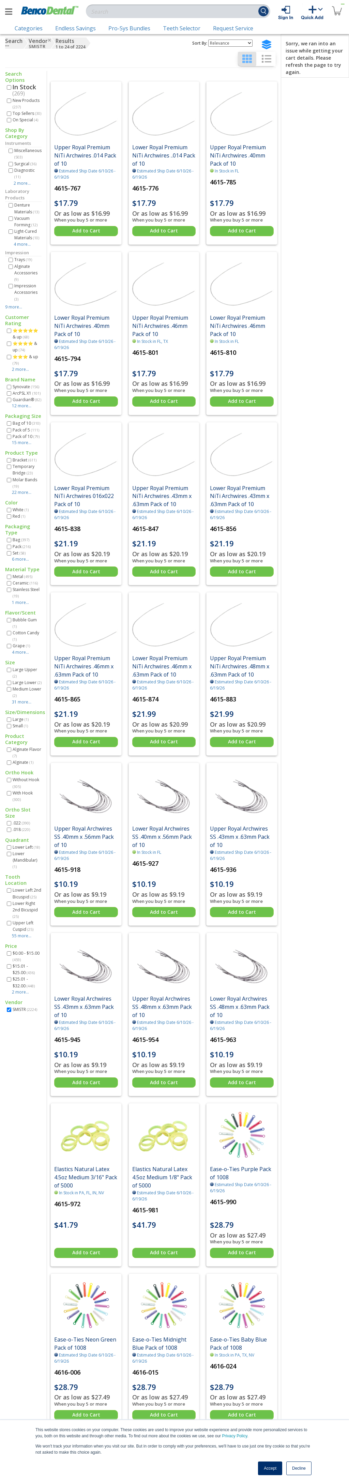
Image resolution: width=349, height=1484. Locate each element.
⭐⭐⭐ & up (25, 360)
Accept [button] (270, 1468)
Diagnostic (24, 173)
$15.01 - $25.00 (24, 969)
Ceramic (25, 583)
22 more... (21, 492)
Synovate (26, 387)
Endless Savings (75, 28)
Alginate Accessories (25, 272)
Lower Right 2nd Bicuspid (25, 909)
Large (21, 719)
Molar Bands (25, 483)
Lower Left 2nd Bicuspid (27, 893)
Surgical (25, 164)
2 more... (22, 183)
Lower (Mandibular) (25, 860)
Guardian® (27, 400)
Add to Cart (86, 230)
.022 (21, 823)
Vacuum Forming (25, 221)
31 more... (21, 702)
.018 (21, 829)
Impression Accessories (25, 292)
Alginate (23, 762)
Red (19, 516)
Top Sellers (27, 113)
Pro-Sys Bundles (129, 28)
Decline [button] (299, 1468)
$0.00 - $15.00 (26, 956)
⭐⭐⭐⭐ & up (25, 346)
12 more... (21, 406)
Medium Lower (27, 692)
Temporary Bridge (23, 470)
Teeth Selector (181, 28)
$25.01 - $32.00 (24, 982)
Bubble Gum (25, 623)
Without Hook (26, 783)
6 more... (20, 559)
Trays (23, 259)
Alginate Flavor (27, 752)
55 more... (21, 936)
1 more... (20, 602)
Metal (22, 576)
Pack (22, 546)
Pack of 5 (26, 430)
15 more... (21, 442)
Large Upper (25, 673)
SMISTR (25, 1009)
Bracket (24, 460)
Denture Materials (26, 208)
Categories (29, 28)
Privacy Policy (234, 1436)
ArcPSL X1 (27, 393)
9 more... (13, 307)
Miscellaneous (28, 154)
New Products (26, 103)
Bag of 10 (26, 423)
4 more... (22, 244)
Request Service (233, 28)
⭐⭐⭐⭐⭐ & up (25, 334)
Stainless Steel (26, 593)
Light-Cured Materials (26, 234)
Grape (21, 646)
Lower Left (26, 847)
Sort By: (199, 43)
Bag (21, 540)
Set (19, 553)
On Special (25, 120)
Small (20, 726)
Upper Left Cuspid (23, 926)
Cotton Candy (26, 636)
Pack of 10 (26, 436)
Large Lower (27, 682)
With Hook (23, 796)
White (21, 510)
